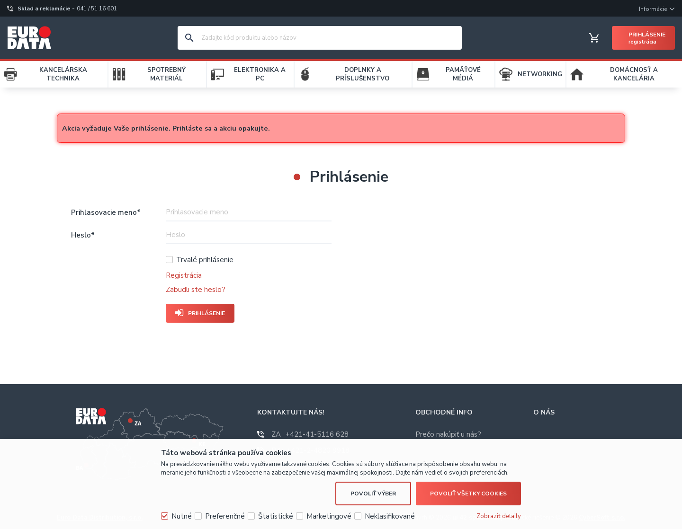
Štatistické (275, 516)
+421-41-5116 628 (310, 434)
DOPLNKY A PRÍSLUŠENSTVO (362, 74)
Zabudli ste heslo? (195, 289)
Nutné (181, 516)
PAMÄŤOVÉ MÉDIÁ (463, 74)
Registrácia (184, 275)
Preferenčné (225, 516)
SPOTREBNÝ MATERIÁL (166, 74)
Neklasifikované (390, 516)
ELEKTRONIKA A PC (260, 74)
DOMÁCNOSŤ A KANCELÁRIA (634, 74)
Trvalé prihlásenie (204, 259)
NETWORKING (540, 74)
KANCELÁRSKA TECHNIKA (63, 74)
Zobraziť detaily (498, 516)
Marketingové (328, 516)
